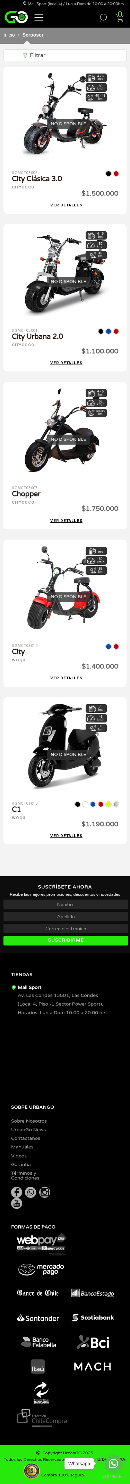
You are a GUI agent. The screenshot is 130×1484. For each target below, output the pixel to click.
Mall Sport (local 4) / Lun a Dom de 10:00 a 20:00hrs (73, 4)
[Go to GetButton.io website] (113, 1477)
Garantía (21, 1164)
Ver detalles (66, 205)
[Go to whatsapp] (113, 1463)
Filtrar (34, 55)
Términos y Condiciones (25, 1175)
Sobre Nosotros (29, 1121)
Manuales (22, 1147)
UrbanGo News (28, 1130)
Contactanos (25, 1138)
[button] (39, 17)
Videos (19, 1156)
